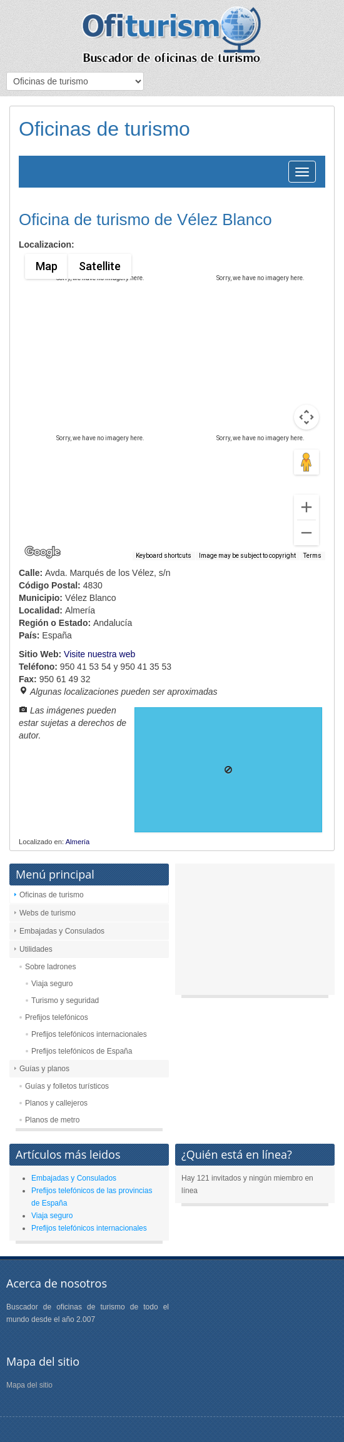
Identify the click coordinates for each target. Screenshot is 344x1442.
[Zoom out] (306, 532)
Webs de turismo (47, 913)
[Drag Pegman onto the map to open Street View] (306, 462)
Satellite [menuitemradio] (99, 266)
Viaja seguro (52, 983)
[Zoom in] (306, 507)
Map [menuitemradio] (46, 266)
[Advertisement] (254, 932)
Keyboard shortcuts (163, 555)
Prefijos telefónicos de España (81, 1051)
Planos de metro (52, 1120)
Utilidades (36, 949)
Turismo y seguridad (65, 1000)
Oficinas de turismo (51, 894)
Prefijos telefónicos (56, 1017)
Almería (78, 841)
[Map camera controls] (306, 417)
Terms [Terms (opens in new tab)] (312, 555)
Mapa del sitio (29, 1385)
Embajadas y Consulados (61, 931)
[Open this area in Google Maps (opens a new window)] (42, 552)
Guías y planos (44, 1068)
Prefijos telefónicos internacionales (89, 1034)
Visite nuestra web (99, 654)
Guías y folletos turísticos (67, 1086)
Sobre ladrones (50, 966)
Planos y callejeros (56, 1103)
